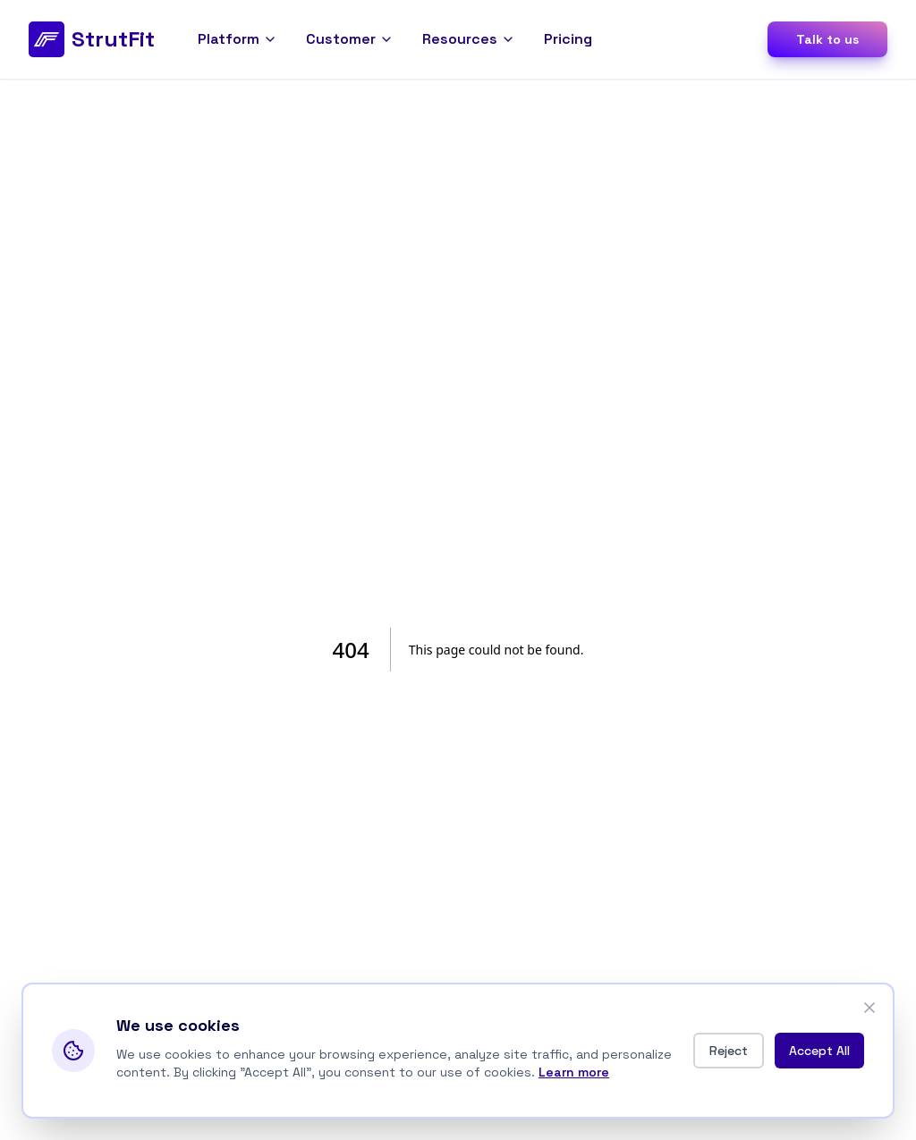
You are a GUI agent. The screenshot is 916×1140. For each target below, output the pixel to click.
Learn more (574, 1072)
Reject (728, 1051)
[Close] (869, 1008)
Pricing (568, 39)
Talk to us (827, 39)
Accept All (819, 1051)
